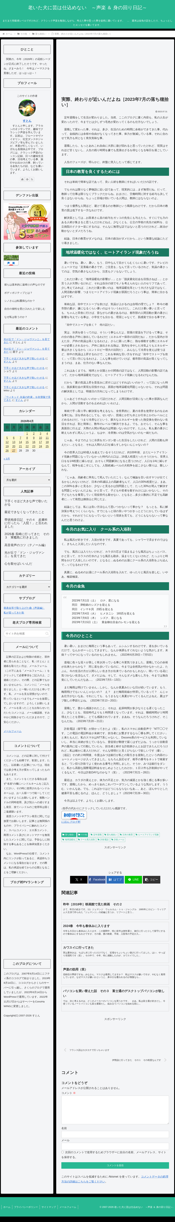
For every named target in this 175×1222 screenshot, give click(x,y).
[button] (151, 880)
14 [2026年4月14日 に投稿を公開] (20, 442)
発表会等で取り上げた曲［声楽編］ (24, 607)
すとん (27, 120)
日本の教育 (126, 834)
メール (65, 1145)
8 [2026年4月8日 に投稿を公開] (27, 437)
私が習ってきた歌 (14, 612)
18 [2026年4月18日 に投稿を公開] (47, 442)
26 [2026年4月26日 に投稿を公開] (7, 450)
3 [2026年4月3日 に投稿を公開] (40, 433)
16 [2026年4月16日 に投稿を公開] (33, 442)
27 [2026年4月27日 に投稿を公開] (13, 450)
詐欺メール (117, 839)
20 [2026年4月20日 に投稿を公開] (13, 446)
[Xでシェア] (79, 880)
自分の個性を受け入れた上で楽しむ (24, 308)
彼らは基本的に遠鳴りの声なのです (24, 284)
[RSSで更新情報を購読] (32, 179)
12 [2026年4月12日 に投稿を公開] (7, 442)
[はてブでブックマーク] (115, 880)
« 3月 (7, 458)
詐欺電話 (103, 839)
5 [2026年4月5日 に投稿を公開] (7, 437)
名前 (64, 1133)
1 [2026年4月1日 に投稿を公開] (27, 433)
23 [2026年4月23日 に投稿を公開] (33, 446)
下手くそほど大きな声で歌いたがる (24, 358)
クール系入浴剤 (86, 839)
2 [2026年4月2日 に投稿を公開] (34, 433)
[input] (27, 633)
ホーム (6, 1212)
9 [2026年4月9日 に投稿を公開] (34, 437)
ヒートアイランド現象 (147, 834)
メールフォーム (13, 731)
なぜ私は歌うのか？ (15, 316)
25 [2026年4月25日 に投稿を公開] (47, 446)
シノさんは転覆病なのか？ (19, 300)
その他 (82, 834)
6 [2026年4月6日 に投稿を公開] (14, 437)
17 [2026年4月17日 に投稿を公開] (40, 442)
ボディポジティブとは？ (18, 292)
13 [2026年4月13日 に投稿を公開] (13, 442)
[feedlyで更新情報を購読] (27, 179)
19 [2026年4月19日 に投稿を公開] (7, 446)
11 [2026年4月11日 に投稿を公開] (47, 437)
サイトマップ (49, 1212)
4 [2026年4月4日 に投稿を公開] (47, 433)
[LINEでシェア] (133, 880)
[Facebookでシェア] (97, 880)
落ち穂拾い (68, 834)
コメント (68, 1093)
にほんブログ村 (70, 821)
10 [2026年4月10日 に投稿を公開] (40, 437)
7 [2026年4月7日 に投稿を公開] (20, 437)
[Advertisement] (115, 69)
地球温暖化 (68, 839)
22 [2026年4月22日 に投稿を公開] (27, 446)
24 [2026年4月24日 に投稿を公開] (40, 446)
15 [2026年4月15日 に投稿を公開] (27, 442)
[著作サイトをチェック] (22, 179)
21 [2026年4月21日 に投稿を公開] (20, 446)
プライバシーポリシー (26, 1212)
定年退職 (96, 834)
